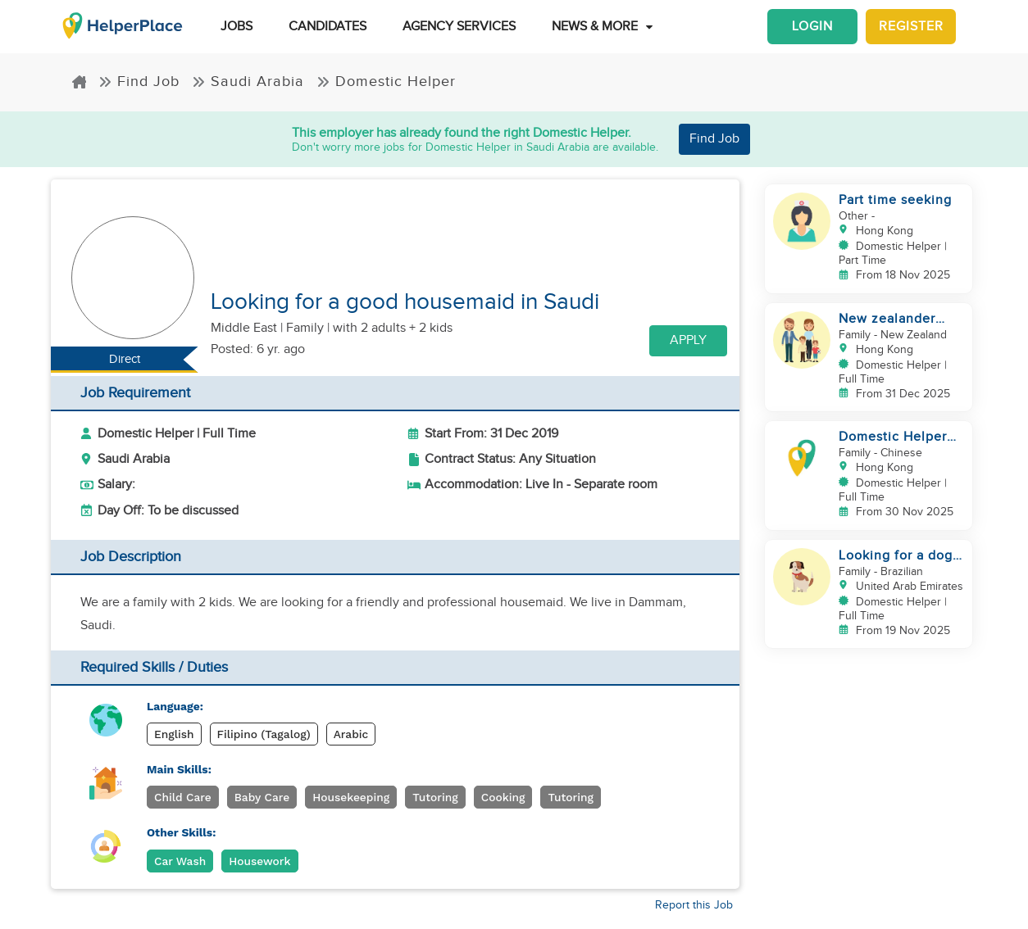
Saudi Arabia (248, 81)
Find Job (139, 81)
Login (812, 26)
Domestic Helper (386, 81)
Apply (688, 340)
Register (911, 26)
